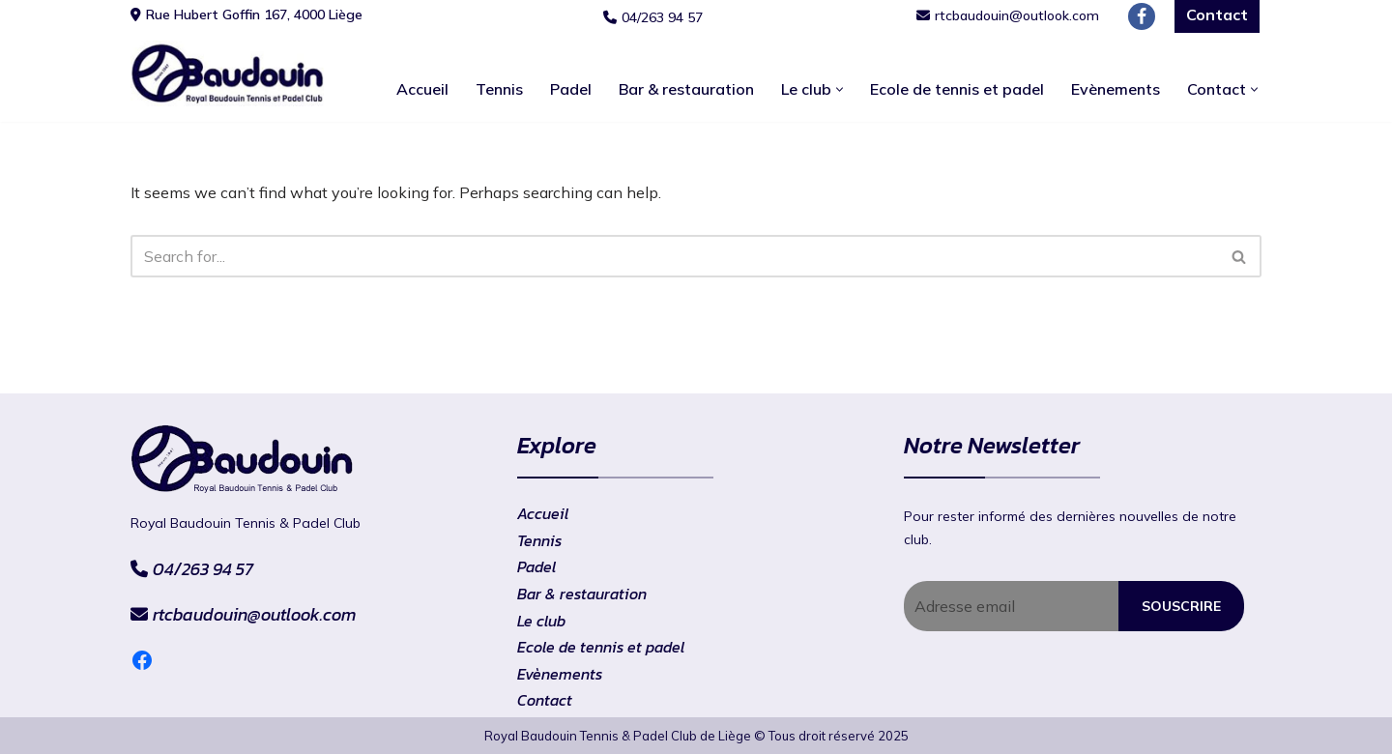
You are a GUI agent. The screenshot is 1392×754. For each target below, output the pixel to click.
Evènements (1115, 89)
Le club (541, 620)
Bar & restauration (686, 89)
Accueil (422, 89)
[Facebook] (1141, 16)
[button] (839, 89)
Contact (544, 699)
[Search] (674, 256)
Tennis (499, 89)
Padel (571, 89)
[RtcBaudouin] (227, 73)
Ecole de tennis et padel (957, 89)
